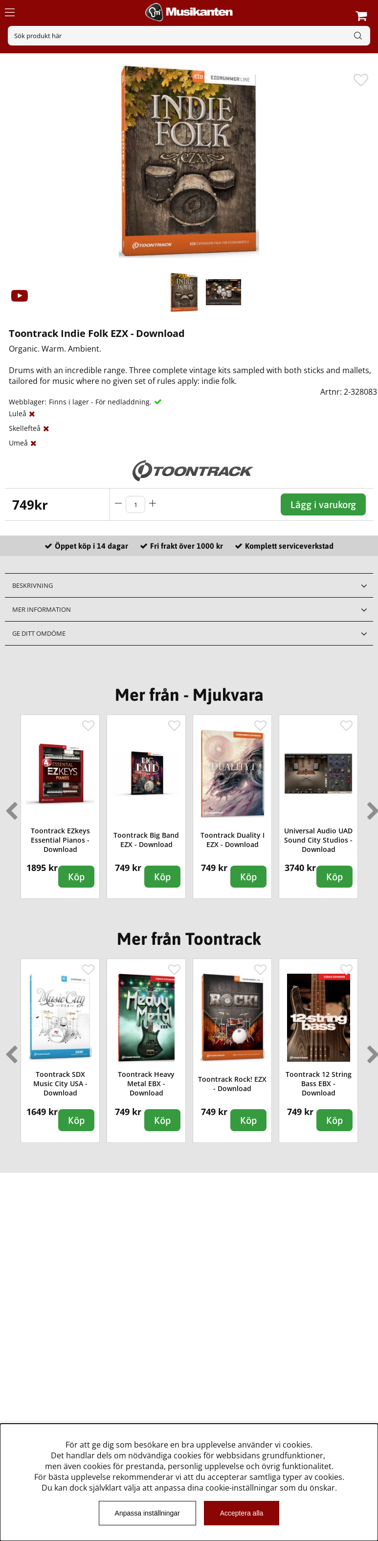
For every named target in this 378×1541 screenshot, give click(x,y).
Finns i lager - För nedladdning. (100, 401)
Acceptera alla (242, 1513)
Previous (9, 807)
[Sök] (189, 35)
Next (371, 807)
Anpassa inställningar (147, 1513)
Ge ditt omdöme (39, 633)
